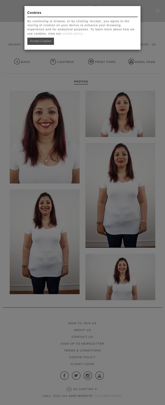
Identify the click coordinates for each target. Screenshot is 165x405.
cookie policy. (73, 33)
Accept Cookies (40, 41)
